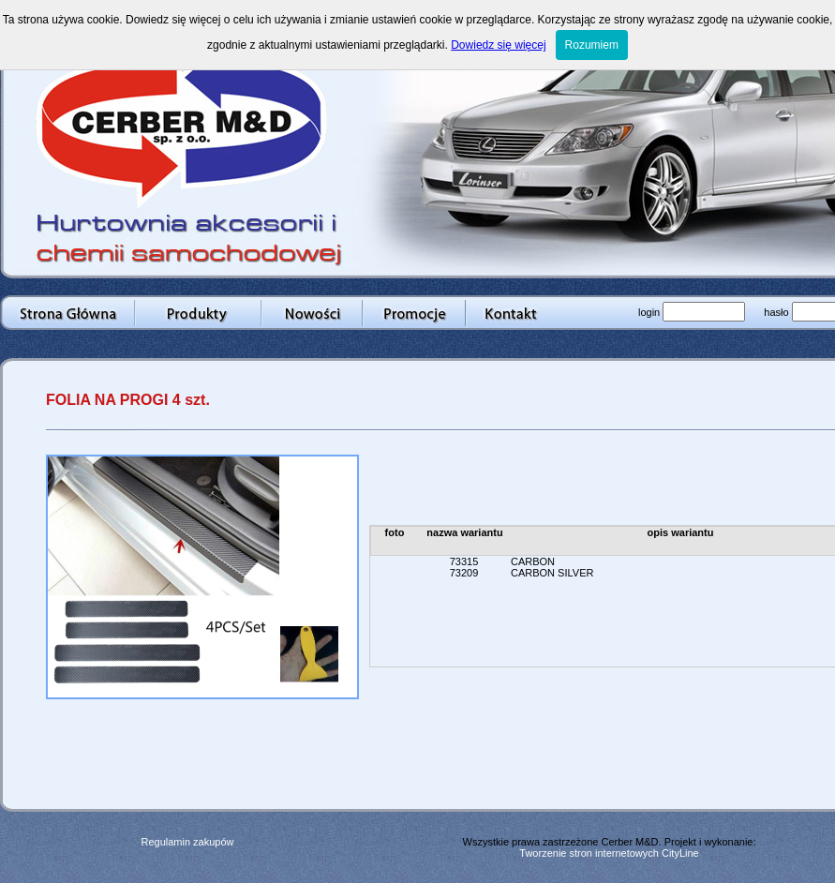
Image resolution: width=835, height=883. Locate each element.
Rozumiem (592, 45)
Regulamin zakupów (187, 841)
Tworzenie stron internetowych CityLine (608, 853)
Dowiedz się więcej (498, 45)
